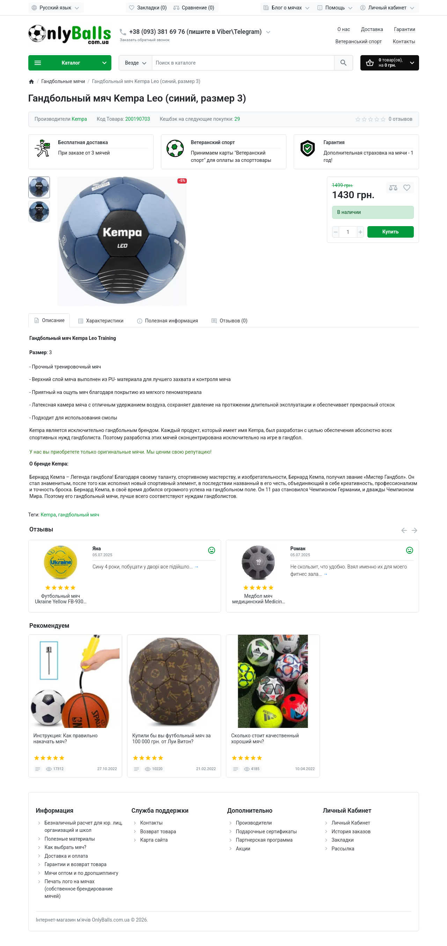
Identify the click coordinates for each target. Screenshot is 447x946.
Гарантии (404, 29)
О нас (343, 29)
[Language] (56, 7)
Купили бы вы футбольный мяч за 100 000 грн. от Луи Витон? (171, 738)
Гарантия (334, 142)
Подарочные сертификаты (266, 831)
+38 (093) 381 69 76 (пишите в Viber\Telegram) (196, 31)
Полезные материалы (70, 839)
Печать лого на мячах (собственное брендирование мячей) (79, 889)
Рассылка (343, 848)
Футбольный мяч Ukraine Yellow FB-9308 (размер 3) (60, 599)
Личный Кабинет (351, 823)
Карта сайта (154, 840)
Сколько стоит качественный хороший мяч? (265, 738)
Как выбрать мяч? (66, 847)
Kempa (48, 514)
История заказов (351, 831)
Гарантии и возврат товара (76, 864)
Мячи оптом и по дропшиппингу (81, 873)
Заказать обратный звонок (145, 40)
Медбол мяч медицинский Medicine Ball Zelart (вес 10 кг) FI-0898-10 (258, 599)
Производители (254, 823)
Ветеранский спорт (213, 142)
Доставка (372, 29)
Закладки (343, 840)
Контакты (404, 41)
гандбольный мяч (78, 514)
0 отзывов (400, 119)
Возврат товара (158, 831)
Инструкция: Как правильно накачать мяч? (66, 738)
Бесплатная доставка (83, 142)
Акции (243, 848)
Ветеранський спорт (358, 41)
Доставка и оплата (66, 856)
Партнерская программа (264, 840)
